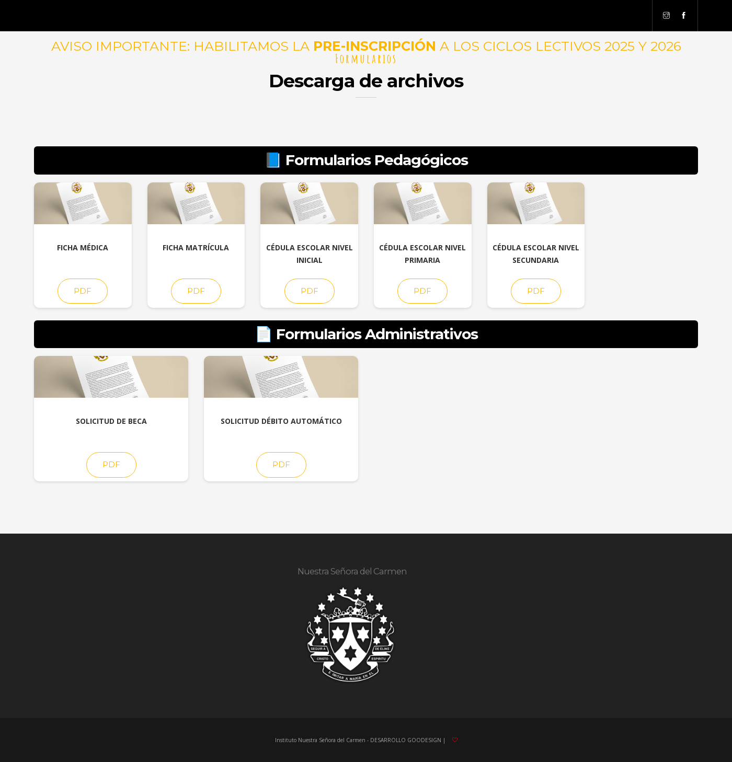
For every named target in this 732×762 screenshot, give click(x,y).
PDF (83, 291)
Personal (623, 15)
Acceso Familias (238, 15)
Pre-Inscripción (299, 15)
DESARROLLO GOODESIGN (405, 740)
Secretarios (485, 15)
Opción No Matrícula (368, 15)
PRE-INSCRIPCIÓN (374, 46)
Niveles (146, 15)
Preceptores (535, 15)
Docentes (582, 15)
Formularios (434, 15)
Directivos (185, 15)
